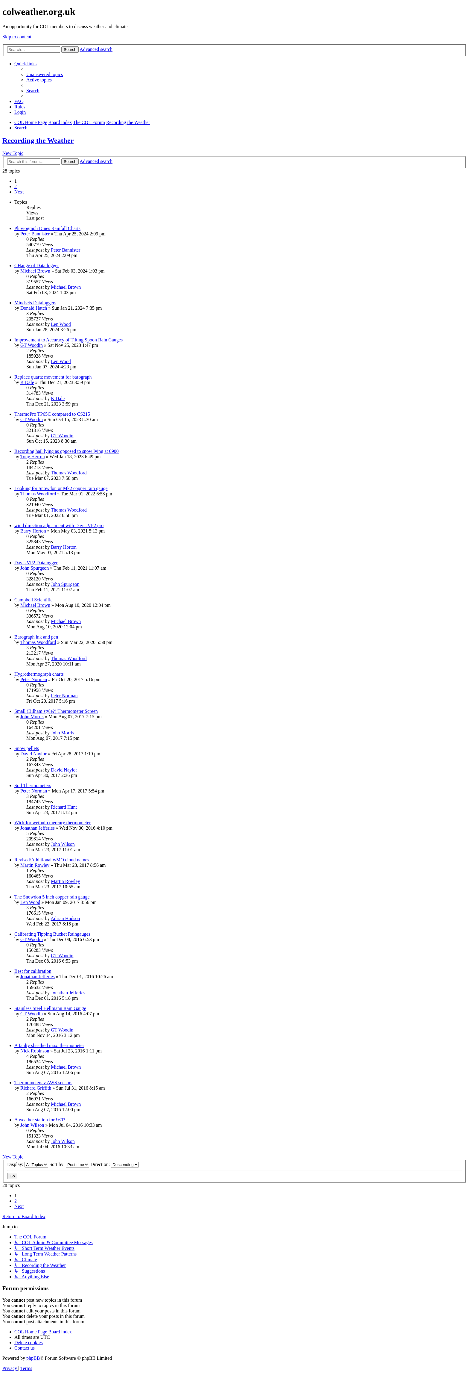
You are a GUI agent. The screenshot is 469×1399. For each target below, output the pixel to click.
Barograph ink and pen (36, 636)
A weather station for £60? (39, 1119)
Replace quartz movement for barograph (53, 376)
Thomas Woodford (69, 472)
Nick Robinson (34, 1050)
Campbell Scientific (33, 599)
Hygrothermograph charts (39, 674)
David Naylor (33, 753)
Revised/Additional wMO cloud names (51, 859)
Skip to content (16, 36)
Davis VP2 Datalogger (36, 562)
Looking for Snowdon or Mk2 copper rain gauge (61, 488)
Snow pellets (26, 748)
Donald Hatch (33, 308)
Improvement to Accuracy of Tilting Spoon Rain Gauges (68, 339)
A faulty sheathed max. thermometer (49, 1045)
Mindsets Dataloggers (35, 302)
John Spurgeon (34, 568)
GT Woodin (31, 345)
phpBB (33, 1358)
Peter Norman (33, 679)
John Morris (32, 716)
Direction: (114, 1164)
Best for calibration (32, 971)
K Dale (27, 382)
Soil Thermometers (32, 785)
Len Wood (61, 324)
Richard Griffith (35, 1088)
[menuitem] (44, 74)
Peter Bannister (35, 233)
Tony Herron (32, 456)
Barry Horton (33, 530)
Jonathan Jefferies (37, 828)
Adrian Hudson (65, 918)
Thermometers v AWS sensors (43, 1082)
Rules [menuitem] (19, 106)
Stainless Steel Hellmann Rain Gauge (50, 1008)
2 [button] (15, 186)
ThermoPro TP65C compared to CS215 (52, 414)
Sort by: (69, 1164)
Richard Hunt (64, 807)
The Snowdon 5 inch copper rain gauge (51, 896)
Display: (27, 1164)
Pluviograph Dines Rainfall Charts (47, 228)
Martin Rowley (34, 865)
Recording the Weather (38, 140)
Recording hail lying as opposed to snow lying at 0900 (66, 451)
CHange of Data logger (36, 265)
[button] (19, 191)
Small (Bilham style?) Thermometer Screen (56, 711)
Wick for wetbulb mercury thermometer (52, 822)
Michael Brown (35, 270)
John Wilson (63, 844)
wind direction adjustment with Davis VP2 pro (58, 525)
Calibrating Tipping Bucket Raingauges (52, 934)
